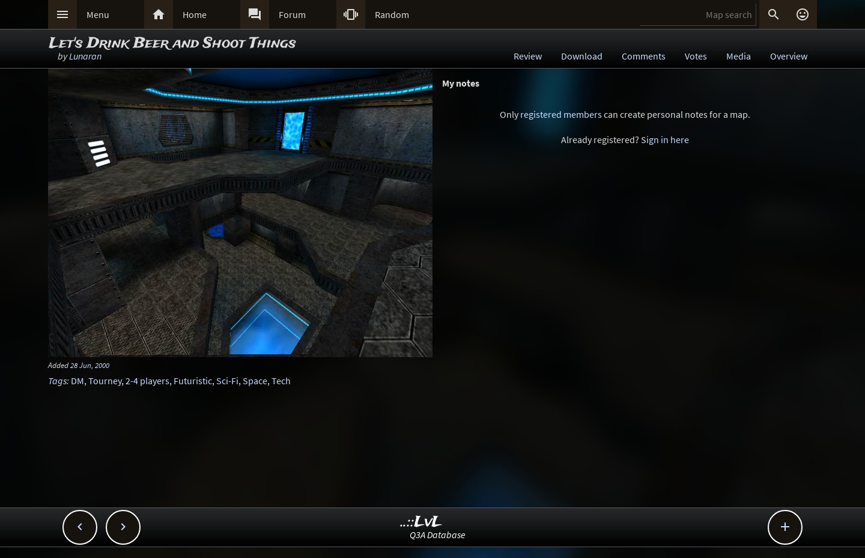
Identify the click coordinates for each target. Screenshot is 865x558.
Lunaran (85, 56)
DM (77, 381)
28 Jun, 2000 (89, 365)
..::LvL (421, 522)
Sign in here (665, 139)
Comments (644, 56)
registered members (561, 114)
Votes (696, 56)
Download (581, 56)
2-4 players (147, 381)
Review (528, 56)
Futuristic (193, 381)
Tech (281, 381)
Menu (97, 14)
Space (255, 381)
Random (392, 14)
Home (195, 14)
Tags (57, 381)
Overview (788, 56)
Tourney (104, 381)
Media (738, 56)
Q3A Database (438, 535)
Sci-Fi (227, 381)
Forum (292, 14)
